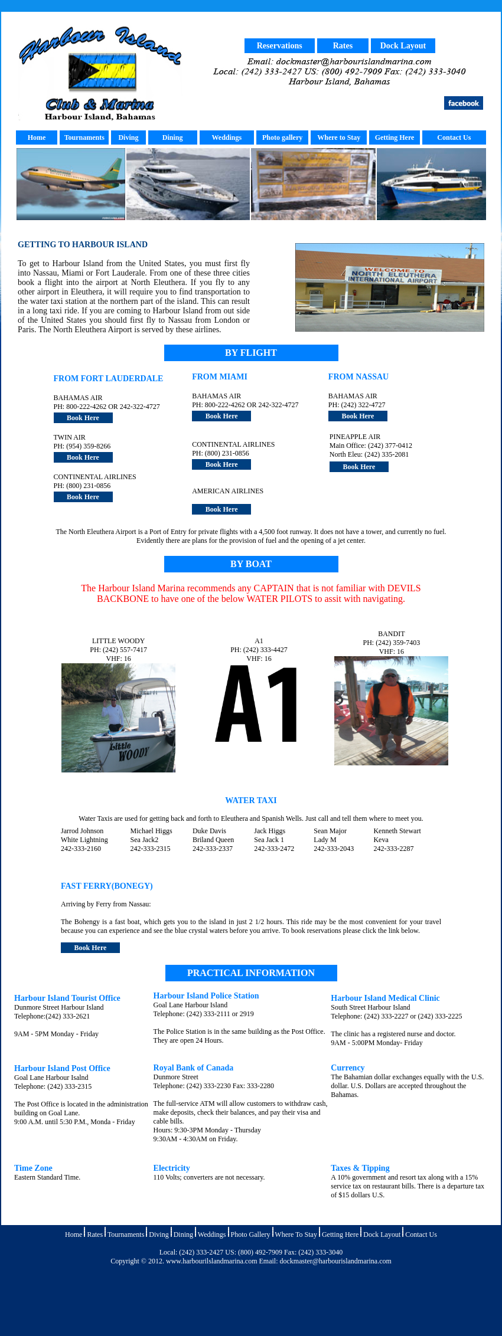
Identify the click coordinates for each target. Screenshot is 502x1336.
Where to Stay (338, 137)
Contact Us (454, 137)
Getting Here (340, 1234)
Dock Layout (403, 45)
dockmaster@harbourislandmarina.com (335, 1261)
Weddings (226, 137)
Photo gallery (282, 137)
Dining (172, 137)
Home (37, 137)
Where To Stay (296, 1234)
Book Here (83, 418)
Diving (128, 137)
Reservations (279, 45)
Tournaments (84, 137)
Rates (343, 45)
